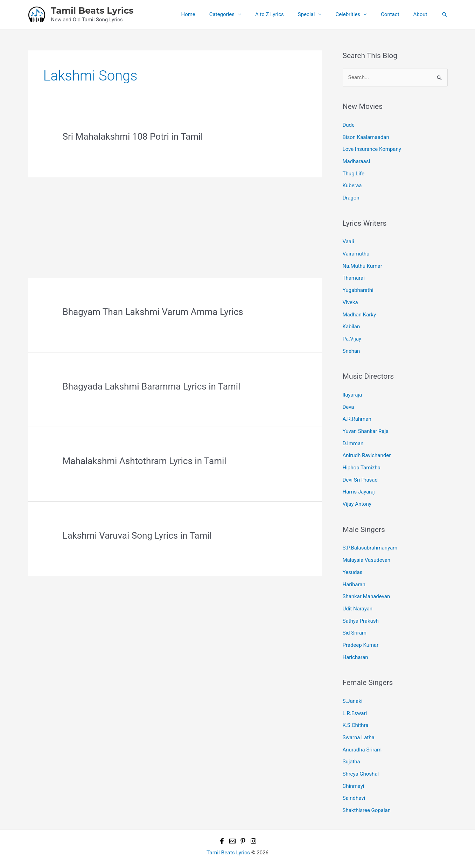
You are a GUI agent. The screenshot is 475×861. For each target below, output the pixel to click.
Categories (241, 14)
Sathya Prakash (361, 610)
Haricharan (355, 645)
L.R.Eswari (355, 701)
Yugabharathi (358, 286)
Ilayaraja (352, 389)
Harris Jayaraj (359, 484)
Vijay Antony (357, 495)
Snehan (351, 345)
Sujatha (351, 748)
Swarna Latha (359, 724)
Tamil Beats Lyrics (92, 10)
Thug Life (353, 172)
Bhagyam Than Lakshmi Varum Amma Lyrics (153, 312)
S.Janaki (353, 689)
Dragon (351, 195)
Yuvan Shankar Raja (366, 424)
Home (211, 14)
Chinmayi (353, 771)
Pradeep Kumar (361, 633)
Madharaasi (356, 160)
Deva (348, 401)
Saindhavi (354, 783)
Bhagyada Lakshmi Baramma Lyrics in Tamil (151, 386)
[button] (444, 14)
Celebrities (356, 14)
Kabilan (351, 322)
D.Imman (353, 436)
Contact (395, 14)
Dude (349, 124)
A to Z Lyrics (285, 14)
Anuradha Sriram (362, 736)
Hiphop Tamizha (361, 460)
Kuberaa (352, 184)
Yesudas (353, 562)
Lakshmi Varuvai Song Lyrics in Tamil (137, 535)
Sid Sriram (354, 621)
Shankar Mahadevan (366, 586)
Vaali (348, 239)
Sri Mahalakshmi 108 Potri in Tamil (133, 136)
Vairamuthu (356, 251)
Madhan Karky (359, 310)
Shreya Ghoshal (361, 760)
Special (318, 14)
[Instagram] (253, 825)
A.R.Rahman (357, 413)
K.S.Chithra (356, 712)
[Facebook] (222, 825)
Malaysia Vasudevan (367, 551)
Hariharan (354, 574)
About (422, 14)
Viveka (350, 298)
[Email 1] (232, 825)
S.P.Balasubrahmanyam (370, 539)
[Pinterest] (243, 825)
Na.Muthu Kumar (362, 263)
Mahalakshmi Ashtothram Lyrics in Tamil (144, 461)
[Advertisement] (175, 226)
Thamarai (354, 275)
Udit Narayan (358, 598)
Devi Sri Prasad (360, 472)
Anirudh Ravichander (367, 448)
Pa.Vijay (352, 333)
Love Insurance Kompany (372, 148)
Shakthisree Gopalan (367, 795)
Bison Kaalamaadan (366, 136)
